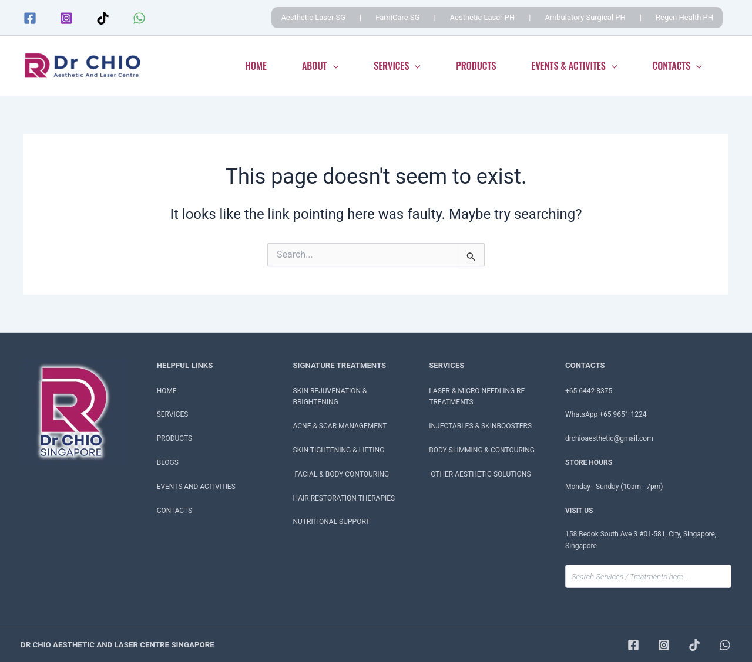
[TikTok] (102, 18)
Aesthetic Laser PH (482, 17)
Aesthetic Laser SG (313, 17)
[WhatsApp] (139, 18)
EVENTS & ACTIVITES (574, 66)
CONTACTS (677, 66)
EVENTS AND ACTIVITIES (196, 486)
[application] (333, 66)
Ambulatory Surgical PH (585, 17)
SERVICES (397, 66)
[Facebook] (30, 18)
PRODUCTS (476, 66)
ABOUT (320, 66)
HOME (256, 66)
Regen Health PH (684, 17)
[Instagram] (66, 18)
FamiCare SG (397, 17)
